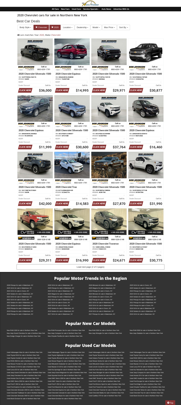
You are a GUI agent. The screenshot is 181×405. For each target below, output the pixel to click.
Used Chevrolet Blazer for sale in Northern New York (65, 396)
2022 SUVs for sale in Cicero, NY (18, 300)
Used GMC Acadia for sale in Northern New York (146, 378)
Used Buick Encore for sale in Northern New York (146, 396)
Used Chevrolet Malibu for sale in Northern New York (106, 393)
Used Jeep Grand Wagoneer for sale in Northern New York (67, 372)
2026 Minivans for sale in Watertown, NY (102, 285)
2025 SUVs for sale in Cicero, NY (141, 285)
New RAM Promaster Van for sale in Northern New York (66, 330)
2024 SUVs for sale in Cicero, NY (18, 291)
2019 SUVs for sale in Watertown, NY (142, 308)
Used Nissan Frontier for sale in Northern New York (24, 364)
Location (67, 27)
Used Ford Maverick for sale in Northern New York (64, 387)
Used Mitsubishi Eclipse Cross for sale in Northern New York (107, 364)
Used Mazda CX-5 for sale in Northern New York (146, 364)
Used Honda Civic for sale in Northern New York (23, 378)
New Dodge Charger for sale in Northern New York (23, 336)
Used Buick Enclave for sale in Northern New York (23, 398)
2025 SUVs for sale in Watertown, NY (19, 288)
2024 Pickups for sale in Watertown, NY (143, 291)
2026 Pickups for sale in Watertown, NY (20, 285)
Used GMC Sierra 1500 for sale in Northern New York (65, 378)
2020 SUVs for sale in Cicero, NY (59, 305)
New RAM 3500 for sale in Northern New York (145, 330)
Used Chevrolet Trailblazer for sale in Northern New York (25, 393)
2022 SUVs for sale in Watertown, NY (60, 300)
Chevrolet (41, 27)
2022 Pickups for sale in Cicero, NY (100, 300)
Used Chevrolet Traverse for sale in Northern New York (107, 390)
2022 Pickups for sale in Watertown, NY (143, 300)
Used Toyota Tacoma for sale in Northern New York (106, 355)
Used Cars (76, 9)
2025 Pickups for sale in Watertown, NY (61, 288)
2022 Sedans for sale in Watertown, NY (20, 302)
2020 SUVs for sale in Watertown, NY (101, 305)
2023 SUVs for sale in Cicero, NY (141, 294)
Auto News (106, 9)
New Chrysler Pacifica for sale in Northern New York (65, 336)
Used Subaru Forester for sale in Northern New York (106, 358)
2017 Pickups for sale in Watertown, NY (102, 314)
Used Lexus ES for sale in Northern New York (22, 370)
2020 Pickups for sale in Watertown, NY (20, 308)
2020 (55, 27)
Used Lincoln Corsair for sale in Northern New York (106, 367)
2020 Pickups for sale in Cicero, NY (141, 305)
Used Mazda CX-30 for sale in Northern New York (64, 367)
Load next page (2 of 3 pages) (90, 267)
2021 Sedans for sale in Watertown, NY (20, 305)
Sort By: (123, 27)
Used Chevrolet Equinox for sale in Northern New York (66, 390)
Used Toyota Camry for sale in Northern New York (146, 355)
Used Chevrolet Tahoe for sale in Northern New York (147, 390)
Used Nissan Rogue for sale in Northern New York (64, 361)
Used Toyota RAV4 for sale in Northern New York (23, 355)
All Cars (55, 9)
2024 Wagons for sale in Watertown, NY (61, 294)
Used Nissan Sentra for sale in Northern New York (105, 361)
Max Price (109, 27)
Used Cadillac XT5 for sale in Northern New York (105, 396)
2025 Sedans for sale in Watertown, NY (143, 288)
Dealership (82, 27)
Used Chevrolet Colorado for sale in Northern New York (66, 393)
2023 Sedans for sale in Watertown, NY (143, 297)
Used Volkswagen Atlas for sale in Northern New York (24, 352)
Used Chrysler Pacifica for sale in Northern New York (147, 387)
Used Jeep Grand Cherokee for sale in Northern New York (26, 372)
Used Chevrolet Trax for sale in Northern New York (146, 393)
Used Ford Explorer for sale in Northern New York (23, 387)
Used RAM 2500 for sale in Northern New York (22, 361)
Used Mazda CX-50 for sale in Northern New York (23, 367)
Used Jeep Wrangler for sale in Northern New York (105, 372)
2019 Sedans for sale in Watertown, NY (61, 311)
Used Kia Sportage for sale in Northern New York (64, 370)
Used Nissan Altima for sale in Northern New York (146, 361)
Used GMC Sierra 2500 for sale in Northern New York (24, 381)
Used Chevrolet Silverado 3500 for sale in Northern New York (25, 396)
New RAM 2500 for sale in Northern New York (104, 330)
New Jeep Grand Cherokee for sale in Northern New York (26, 333)
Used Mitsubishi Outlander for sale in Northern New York (66, 364)
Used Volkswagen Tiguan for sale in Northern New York (66, 352)
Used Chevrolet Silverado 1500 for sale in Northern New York (25, 390)
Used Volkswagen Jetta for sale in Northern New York (106, 352)
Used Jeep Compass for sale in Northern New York (147, 372)
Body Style (25, 27)
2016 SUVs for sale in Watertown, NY (142, 314)
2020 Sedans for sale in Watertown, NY (61, 308)
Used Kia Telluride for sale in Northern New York (146, 370)
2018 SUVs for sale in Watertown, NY (101, 311)
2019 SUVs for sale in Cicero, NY (100, 308)
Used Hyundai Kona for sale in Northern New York (64, 375)
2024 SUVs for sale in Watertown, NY (60, 291)
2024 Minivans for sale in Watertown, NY (102, 294)
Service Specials (91, 9)
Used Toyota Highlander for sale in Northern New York (66, 355)
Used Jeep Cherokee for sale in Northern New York (24, 375)
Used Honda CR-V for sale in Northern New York (146, 375)
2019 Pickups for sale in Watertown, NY (20, 311)
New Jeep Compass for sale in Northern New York (64, 333)
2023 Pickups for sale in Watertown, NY (61, 297)
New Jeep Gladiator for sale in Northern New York (146, 333)
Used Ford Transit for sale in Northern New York (105, 387)
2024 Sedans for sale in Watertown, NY (20, 294)
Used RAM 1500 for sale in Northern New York (145, 358)
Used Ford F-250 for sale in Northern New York (63, 384)
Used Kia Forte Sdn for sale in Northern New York (105, 370)
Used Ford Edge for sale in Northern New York (145, 384)
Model (96, 27)
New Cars (65, 9)
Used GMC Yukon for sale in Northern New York (64, 381)
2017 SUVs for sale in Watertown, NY (60, 314)
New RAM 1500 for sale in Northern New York (22, 330)
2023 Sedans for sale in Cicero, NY (100, 297)
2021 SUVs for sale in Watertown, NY (101, 302)
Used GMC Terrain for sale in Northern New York (105, 378)
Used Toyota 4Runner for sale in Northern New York (65, 358)
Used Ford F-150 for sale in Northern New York (104, 381)
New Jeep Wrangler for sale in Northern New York (105, 333)
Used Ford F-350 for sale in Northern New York (22, 384)
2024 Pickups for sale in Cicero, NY (100, 291)
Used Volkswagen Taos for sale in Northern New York (147, 352)
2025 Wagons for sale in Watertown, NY (102, 288)
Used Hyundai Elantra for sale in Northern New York (106, 375)
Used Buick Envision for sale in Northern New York (64, 398)
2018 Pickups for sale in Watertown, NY (20, 314)
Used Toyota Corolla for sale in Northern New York (23, 358)
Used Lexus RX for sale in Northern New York (145, 367)
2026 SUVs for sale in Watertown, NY (60, 285)
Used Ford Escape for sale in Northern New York (146, 381)
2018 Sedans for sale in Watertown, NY (143, 311)
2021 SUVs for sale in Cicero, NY (59, 302)
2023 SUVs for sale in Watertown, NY (19, 297)
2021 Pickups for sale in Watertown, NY (143, 302)
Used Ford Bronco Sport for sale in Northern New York (107, 384)
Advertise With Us (121, 9)
